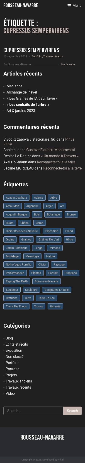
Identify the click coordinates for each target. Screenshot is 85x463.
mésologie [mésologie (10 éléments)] (32, 256)
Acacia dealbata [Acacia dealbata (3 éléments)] (16, 197)
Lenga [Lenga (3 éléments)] (38, 248)
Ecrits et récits (17, 344)
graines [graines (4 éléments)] (26, 239)
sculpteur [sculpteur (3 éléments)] (12, 289)
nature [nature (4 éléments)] (50, 256)
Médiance (14, 86)
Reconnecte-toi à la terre (56, 162)
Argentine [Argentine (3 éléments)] (32, 206)
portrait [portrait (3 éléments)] (53, 273)
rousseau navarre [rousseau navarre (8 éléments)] (46, 281)
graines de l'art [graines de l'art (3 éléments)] (49, 239)
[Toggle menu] (75, 6)
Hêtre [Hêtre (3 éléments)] (69, 239)
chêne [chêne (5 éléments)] (24, 223)
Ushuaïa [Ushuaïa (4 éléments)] (55, 306)
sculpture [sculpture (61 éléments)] (31, 289)
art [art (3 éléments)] (62, 206)
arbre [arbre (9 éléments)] (53, 197)
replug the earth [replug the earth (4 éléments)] (17, 281)
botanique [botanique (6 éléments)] (53, 214)
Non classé (14, 356)
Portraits (12, 369)
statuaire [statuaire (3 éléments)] (11, 298)
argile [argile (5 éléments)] (49, 206)
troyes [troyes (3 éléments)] (38, 306)
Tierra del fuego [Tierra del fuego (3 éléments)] (16, 306)
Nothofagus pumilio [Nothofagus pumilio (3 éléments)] (18, 264)
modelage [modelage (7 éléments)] (12, 256)
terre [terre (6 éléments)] (27, 298)
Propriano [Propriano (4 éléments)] (71, 273)
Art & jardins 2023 (21, 111)
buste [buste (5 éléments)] (9, 223)
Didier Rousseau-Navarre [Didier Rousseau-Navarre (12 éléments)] (22, 231)
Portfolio (37, 56)
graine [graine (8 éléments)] (10, 239)
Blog (9, 338)
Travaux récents (53, 56)
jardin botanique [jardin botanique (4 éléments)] (16, 248)
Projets (11, 375)
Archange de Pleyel (22, 92)
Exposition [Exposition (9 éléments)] (51, 231)
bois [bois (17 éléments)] (37, 214)
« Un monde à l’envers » (60, 156)
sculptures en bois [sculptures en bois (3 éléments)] (57, 289)
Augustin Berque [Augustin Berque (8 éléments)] (16, 214)
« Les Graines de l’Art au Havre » (32, 98)
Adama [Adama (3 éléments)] (38, 197)
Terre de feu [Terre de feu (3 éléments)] (46, 298)
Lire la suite (68, 64)
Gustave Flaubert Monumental (50, 150)
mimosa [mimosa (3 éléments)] (55, 248)
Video (10, 393)
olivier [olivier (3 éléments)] (42, 264)
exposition (14, 350)
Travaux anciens (19, 381)
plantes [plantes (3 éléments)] (36, 273)
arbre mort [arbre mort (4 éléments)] (12, 206)
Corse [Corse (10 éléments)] (39, 223)
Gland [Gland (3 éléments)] (69, 231)
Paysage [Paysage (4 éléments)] (59, 264)
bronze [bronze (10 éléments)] (71, 214)
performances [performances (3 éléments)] (15, 273)
